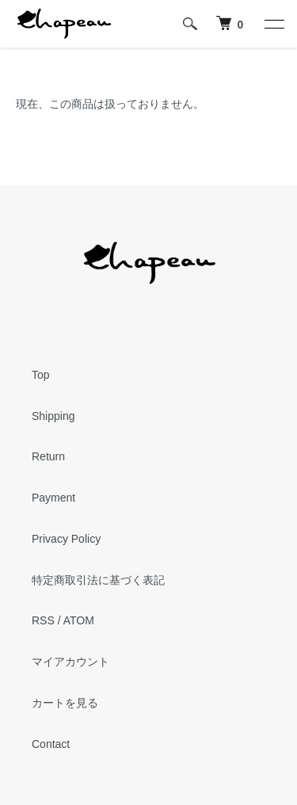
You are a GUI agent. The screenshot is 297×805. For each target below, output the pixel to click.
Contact (51, 744)
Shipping (53, 416)
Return (48, 456)
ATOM (78, 620)
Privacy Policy (66, 538)
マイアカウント (70, 661)
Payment (53, 497)
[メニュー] (273, 24)
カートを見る (65, 702)
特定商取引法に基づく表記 (98, 580)
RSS (43, 620)
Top (41, 374)
